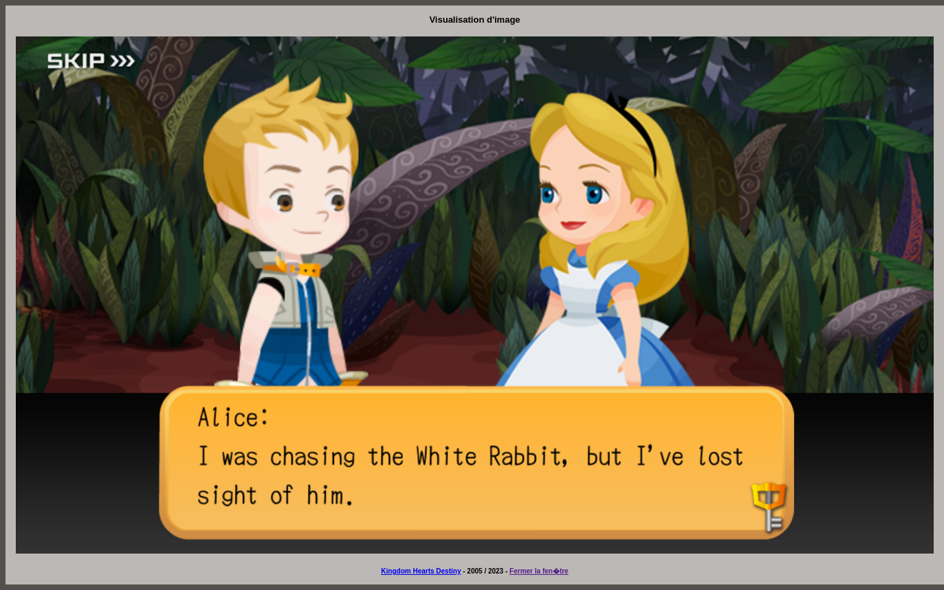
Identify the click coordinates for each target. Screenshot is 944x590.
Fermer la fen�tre (539, 571)
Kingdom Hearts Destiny (421, 571)
